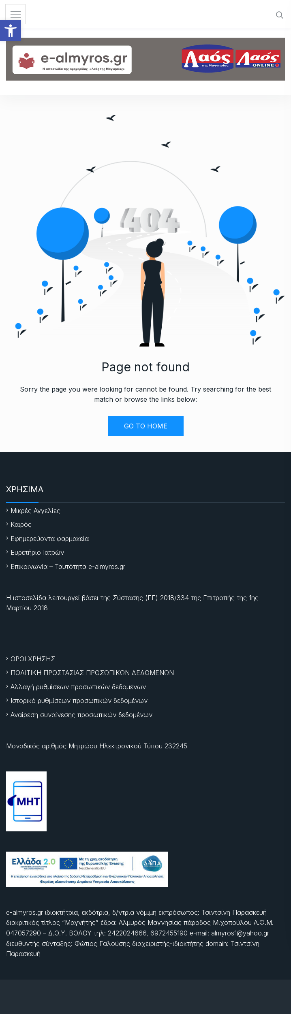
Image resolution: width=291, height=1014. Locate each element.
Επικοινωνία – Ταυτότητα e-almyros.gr (68, 566)
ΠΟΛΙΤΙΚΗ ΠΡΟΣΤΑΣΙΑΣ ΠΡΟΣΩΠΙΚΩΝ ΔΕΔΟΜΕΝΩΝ (92, 673)
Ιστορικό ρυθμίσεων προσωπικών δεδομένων (79, 701)
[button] (10, 30)
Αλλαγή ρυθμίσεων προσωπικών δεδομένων (78, 687)
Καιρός (21, 524)
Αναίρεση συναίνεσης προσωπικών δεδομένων (81, 715)
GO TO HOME (145, 426)
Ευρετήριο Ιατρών (37, 552)
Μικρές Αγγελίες (35, 511)
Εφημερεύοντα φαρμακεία (50, 539)
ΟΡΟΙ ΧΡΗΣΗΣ (33, 659)
